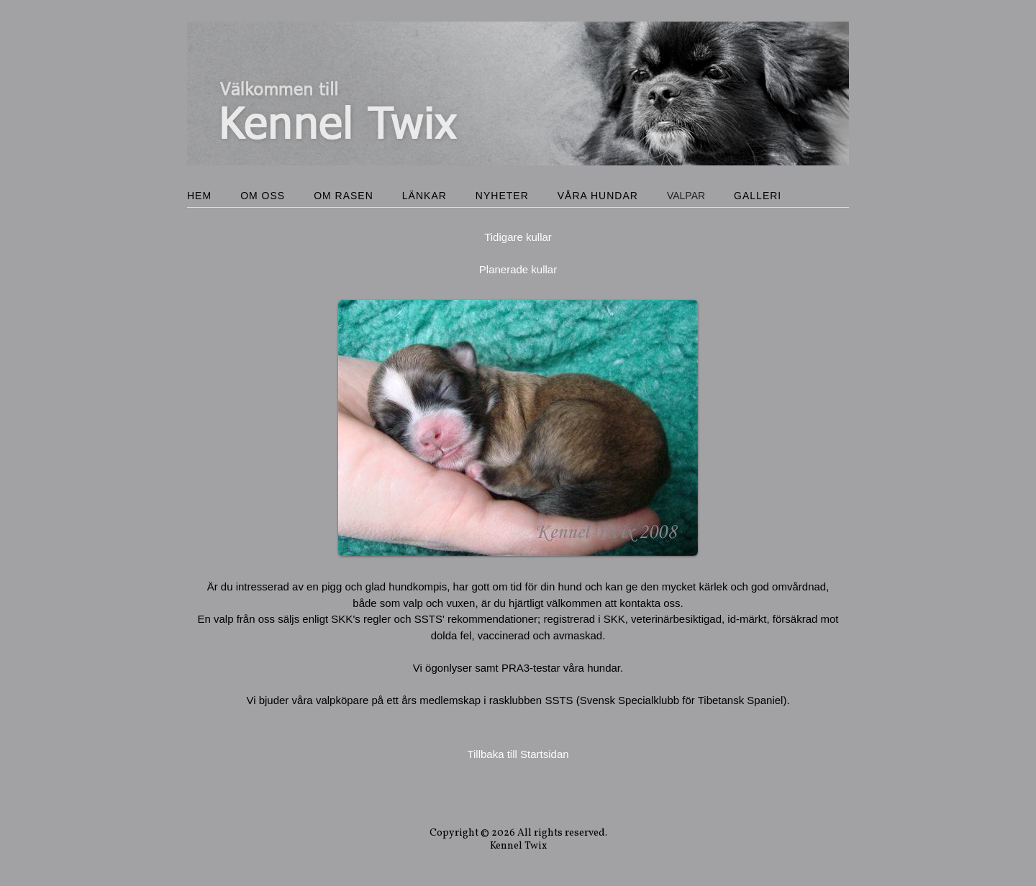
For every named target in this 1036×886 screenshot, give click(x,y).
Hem (199, 195)
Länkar (424, 195)
